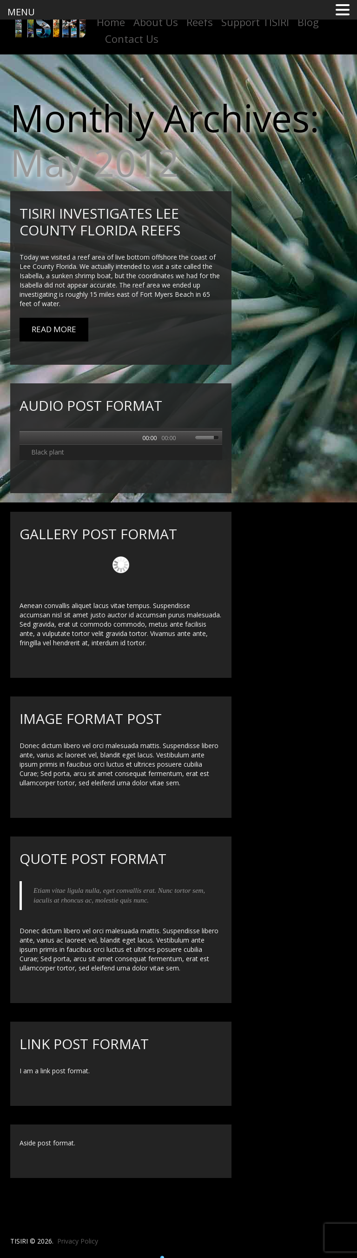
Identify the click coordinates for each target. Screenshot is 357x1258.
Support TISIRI (255, 22)
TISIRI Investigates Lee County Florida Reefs (100, 222)
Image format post (91, 718)
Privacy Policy (77, 1241)
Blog (308, 22)
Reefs (199, 22)
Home (111, 22)
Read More (54, 329)
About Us (155, 22)
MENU (21, 12)
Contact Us (132, 39)
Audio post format (91, 405)
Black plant (47, 452)
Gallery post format (98, 533)
